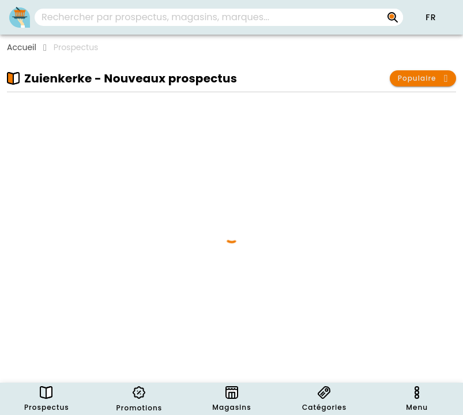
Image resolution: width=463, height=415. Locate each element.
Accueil (21, 47)
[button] (430, 17)
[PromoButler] (19, 17)
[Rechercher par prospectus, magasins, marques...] (392, 17)
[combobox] (219, 17)
